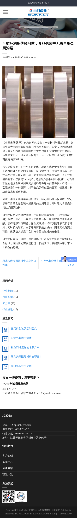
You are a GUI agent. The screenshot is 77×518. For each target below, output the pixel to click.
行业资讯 (7, 309)
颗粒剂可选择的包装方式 (25, 347)
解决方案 (7, 468)
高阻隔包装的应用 (21, 366)
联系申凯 (7, 474)
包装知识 (7, 297)
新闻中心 (7, 462)
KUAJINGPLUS (41, 513)
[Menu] (5, 12)
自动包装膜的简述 (21, 338)
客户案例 (7, 455)
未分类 (6, 303)
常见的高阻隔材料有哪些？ (26, 356)
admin (32, 57)
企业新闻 (7, 290)
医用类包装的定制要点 (24, 328)
